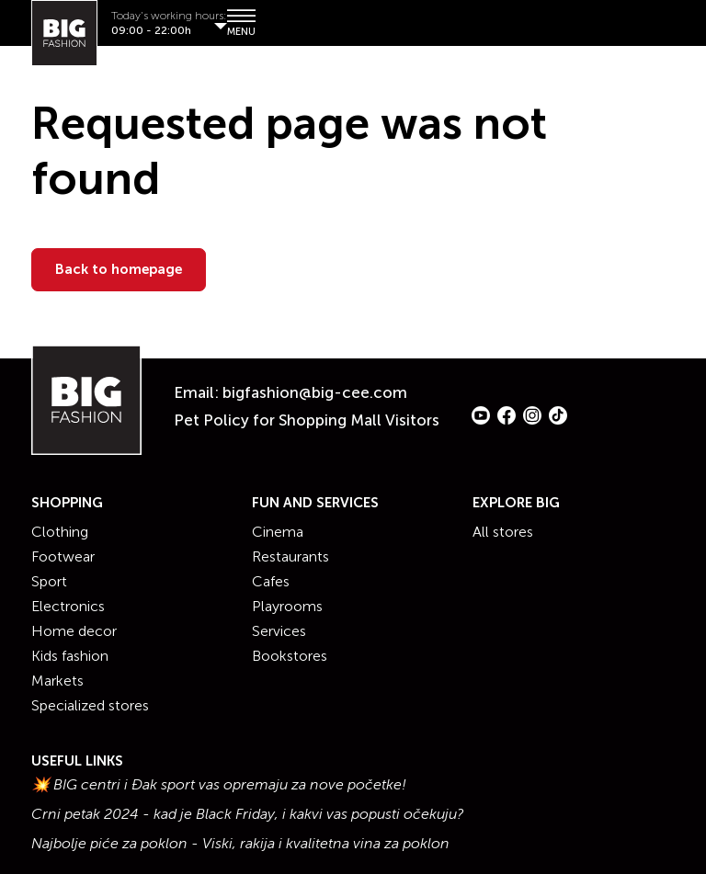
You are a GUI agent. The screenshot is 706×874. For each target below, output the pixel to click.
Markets (57, 680)
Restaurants (290, 556)
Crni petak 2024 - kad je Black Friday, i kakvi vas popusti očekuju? (247, 814)
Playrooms (287, 606)
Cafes (271, 581)
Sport (49, 581)
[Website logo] (64, 33)
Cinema (277, 531)
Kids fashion (69, 655)
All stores (503, 531)
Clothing (59, 531)
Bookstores (289, 655)
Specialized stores (90, 705)
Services (279, 631)
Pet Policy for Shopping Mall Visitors (306, 420)
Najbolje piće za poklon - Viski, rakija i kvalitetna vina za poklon (240, 843)
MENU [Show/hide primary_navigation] (240, 22)
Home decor (74, 631)
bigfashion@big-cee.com (314, 392)
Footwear (63, 556)
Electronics (68, 606)
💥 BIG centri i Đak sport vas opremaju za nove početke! (218, 785)
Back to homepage (118, 269)
